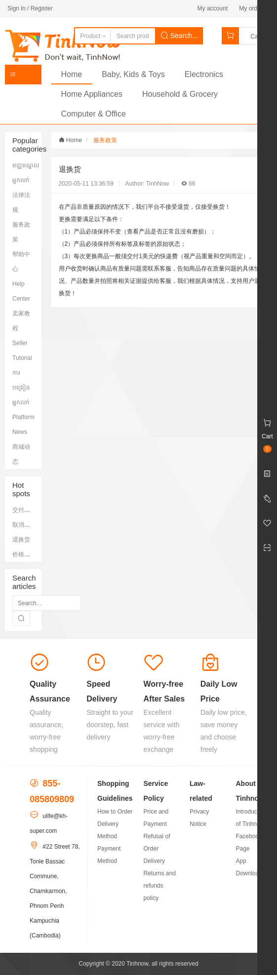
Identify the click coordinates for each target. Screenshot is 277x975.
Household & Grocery (180, 94)
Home (71, 74)
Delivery (154, 861)
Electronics (204, 74)
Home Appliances (92, 94)
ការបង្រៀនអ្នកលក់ (21, 387)
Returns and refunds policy (160, 885)
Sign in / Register (29, 8)
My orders (252, 8)
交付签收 (24, 510)
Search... (179, 35)
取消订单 (24, 524)
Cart (256, 36)
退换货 (21, 539)
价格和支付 (27, 554)
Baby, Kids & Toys (133, 74)
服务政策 (105, 140)
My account (213, 8)
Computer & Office (93, 114)
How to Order (114, 811)
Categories (25, 78)
